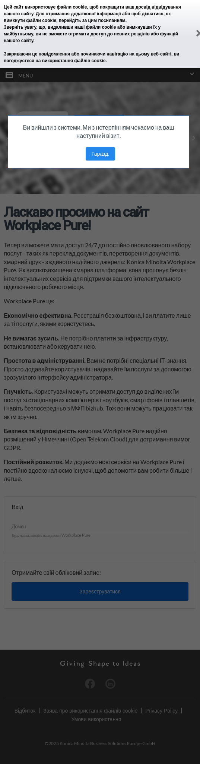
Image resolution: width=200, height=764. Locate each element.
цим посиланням (107, 20)
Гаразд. (100, 153)
